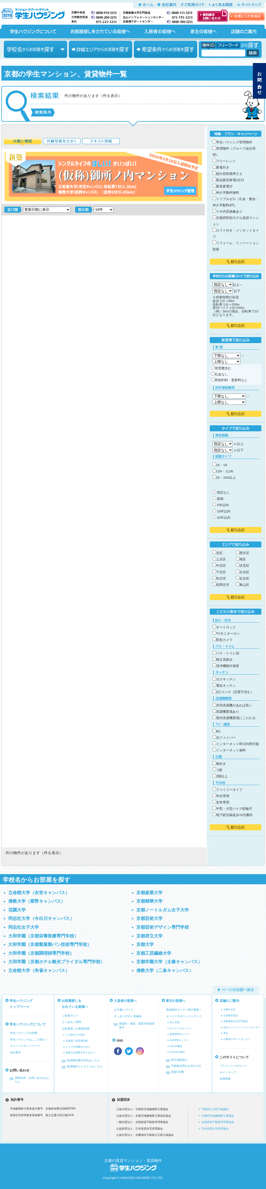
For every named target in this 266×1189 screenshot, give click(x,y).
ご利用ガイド (193, 5)
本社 (225, 1033)
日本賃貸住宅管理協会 (215, 1128)
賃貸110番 (177, 1071)
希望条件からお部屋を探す (165, 49)
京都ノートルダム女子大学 (162, 910)
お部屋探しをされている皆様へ (100, 31)
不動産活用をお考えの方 (186, 1065)
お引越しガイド (123, 1009)
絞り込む (235, 262)
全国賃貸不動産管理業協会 (217, 1122)
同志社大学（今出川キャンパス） (41, 918)
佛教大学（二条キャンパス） (164, 970)
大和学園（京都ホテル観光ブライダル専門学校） (56, 961)
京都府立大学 (149, 936)
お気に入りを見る (247, 16)
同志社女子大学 (23, 927)
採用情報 (225, 1078)
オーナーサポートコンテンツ (184, 1016)
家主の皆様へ (203, 31)
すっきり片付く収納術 (128, 1016)
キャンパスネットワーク (25, 1045)
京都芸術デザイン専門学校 (162, 927)
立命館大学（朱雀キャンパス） (39, 970)
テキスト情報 (101, 142)
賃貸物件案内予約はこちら (83, 1060)
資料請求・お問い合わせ (212, 16)
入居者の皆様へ (159, 31)
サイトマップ (249, 5)
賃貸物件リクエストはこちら (85, 1066)
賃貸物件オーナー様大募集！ (184, 1009)
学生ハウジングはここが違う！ (29, 1039)
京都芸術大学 (149, 918)
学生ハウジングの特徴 (23, 1032)
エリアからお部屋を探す (100, 49)
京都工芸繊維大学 (153, 953)
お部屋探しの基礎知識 (75, 1028)
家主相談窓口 (179, 1059)
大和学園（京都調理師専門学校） (41, 953)
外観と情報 (22, 142)
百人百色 (175, 1022)
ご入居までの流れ (75, 1034)
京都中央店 (229, 1009)
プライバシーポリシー (233, 1065)
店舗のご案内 (243, 31)
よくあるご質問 (71, 1021)
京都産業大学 (149, 892)
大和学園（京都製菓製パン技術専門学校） (50, 944)
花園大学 (17, 910)
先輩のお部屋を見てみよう (80, 1052)
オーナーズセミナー (181, 1028)
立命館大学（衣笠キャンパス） (39, 892)
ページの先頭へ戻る (236, 990)
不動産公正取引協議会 (215, 1109)
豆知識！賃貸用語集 (77, 1040)
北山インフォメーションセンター (241, 1027)
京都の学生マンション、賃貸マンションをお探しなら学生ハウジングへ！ (36, 12)
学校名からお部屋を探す (35, 49)
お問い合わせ (259, 81)
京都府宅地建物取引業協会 (217, 1115)
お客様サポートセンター (236, 1039)
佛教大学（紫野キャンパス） (36, 901)
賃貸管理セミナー (179, 1034)
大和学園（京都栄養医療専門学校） (43, 936)
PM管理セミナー (179, 1040)
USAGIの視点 (177, 1052)
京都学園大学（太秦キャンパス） (169, 961)
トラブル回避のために (78, 1046)
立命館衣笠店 (230, 1015)
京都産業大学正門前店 (235, 1021)
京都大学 (145, 944)
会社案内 (167, 5)
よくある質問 (220, 5)
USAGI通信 (176, 1046)
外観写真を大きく (61, 142)
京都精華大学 (149, 901)
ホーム (145, 5)
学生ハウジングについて (33, 31)
